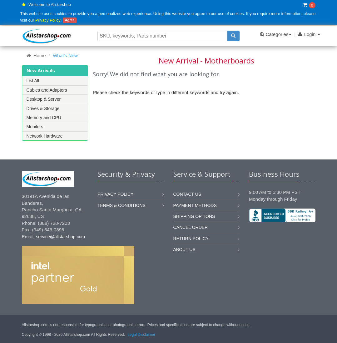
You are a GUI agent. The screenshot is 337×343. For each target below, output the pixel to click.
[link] (282, 243)
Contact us (187, 194)
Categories (275, 34)
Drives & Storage (43, 108)
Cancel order (190, 227)
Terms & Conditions (121, 205)
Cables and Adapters (47, 90)
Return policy (191, 238)
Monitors (35, 126)
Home (36, 55)
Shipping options (194, 216)
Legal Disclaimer (141, 334)
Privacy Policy (48, 20)
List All (33, 80)
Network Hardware (45, 136)
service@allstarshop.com (60, 236)
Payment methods (195, 205)
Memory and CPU (44, 117)
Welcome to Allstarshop (49, 4)
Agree (70, 20)
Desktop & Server (44, 99)
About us (184, 249)
